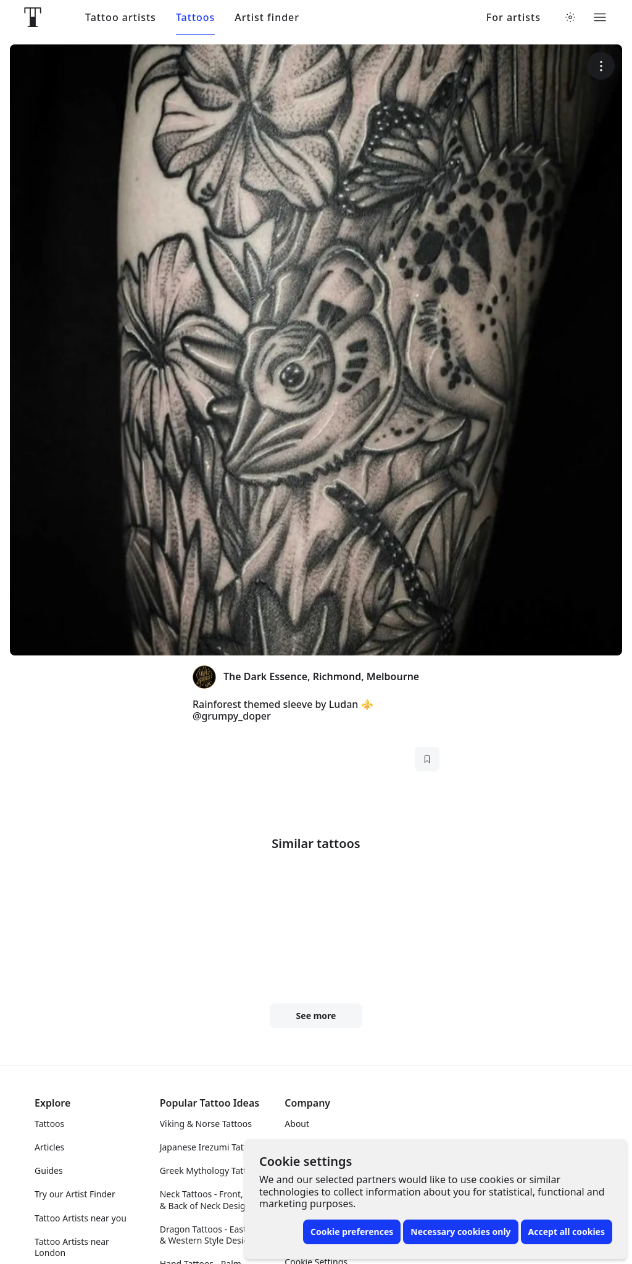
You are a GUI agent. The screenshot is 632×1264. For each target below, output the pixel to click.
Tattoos (195, 17)
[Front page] (33, 17)
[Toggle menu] (600, 17)
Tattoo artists (120, 17)
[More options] (601, 66)
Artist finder (267, 17)
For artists (513, 17)
